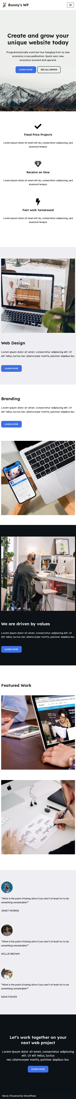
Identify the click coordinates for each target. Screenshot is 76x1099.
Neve (5, 1095)
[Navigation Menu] (70, 4)
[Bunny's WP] (15, 5)
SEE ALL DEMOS (49, 69)
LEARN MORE (26, 69)
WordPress (30, 1095)
